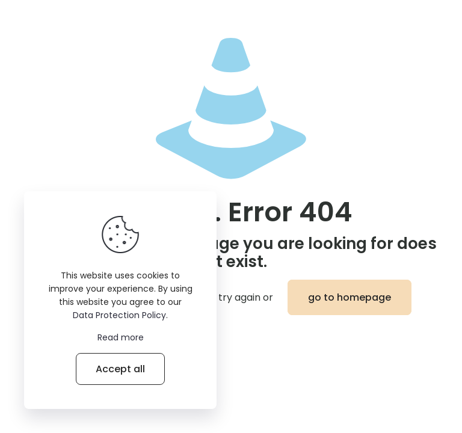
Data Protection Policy (119, 315)
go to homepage (349, 297)
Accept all (120, 369)
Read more (120, 337)
